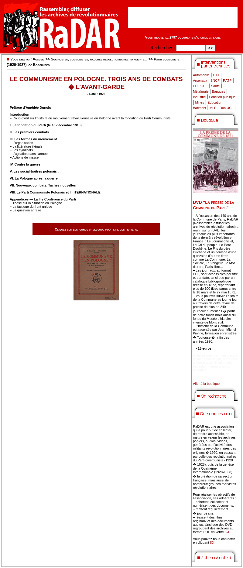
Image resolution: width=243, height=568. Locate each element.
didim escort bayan (207, 359)
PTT (216, 75)
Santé (215, 86)
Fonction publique (222, 97)
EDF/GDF (200, 86)
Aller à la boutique (206, 383)
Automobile (201, 75)
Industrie (199, 97)
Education (214, 102)
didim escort (202, 355)
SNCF (215, 80)
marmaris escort (225, 355)
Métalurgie (200, 91)
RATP (227, 80)
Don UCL (226, 108)
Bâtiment (199, 108)
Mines (199, 102)
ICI (227, 532)
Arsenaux (200, 80)
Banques (218, 91)
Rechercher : (162, 47)
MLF (213, 108)
